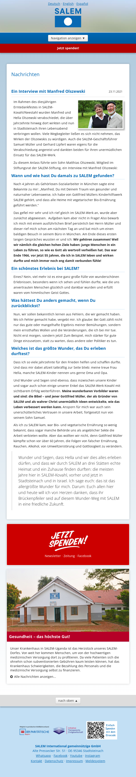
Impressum (74, 761)
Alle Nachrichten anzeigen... (35, 676)
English (68, 4)
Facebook (84, 556)
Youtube (76, 755)
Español (82, 4)
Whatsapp (43, 755)
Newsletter (53, 556)
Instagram (92, 755)
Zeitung (69, 556)
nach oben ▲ (68, 700)
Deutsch (54, 4)
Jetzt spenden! (68, 48)
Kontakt (36, 761)
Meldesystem (95, 761)
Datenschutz (54, 761)
